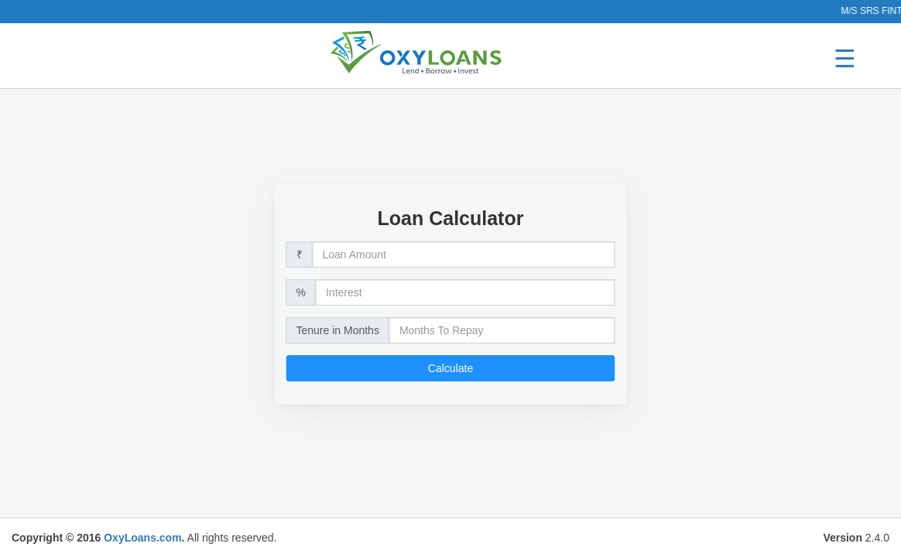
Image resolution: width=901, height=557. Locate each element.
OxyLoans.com (142, 537)
